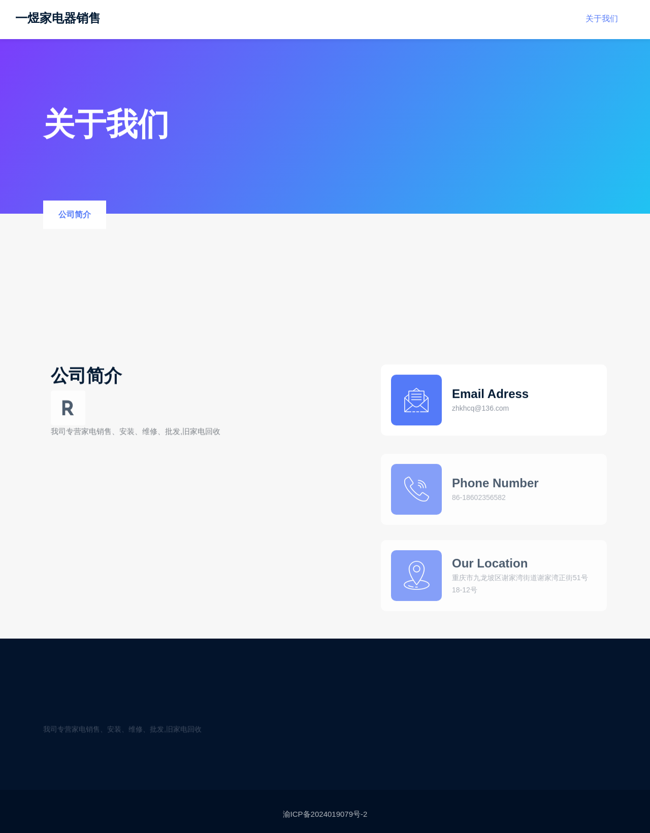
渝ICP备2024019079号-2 (325, 817)
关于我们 (602, 14)
